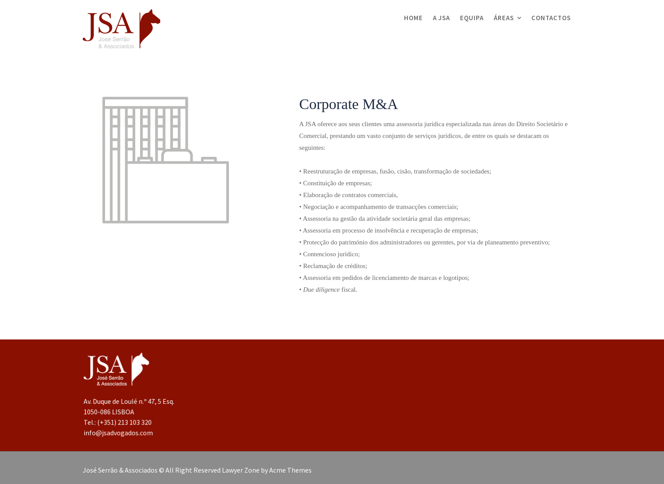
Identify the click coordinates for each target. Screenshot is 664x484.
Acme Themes (290, 470)
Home (413, 18)
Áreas (504, 18)
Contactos (551, 18)
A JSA (441, 18)
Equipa (472, 18)
